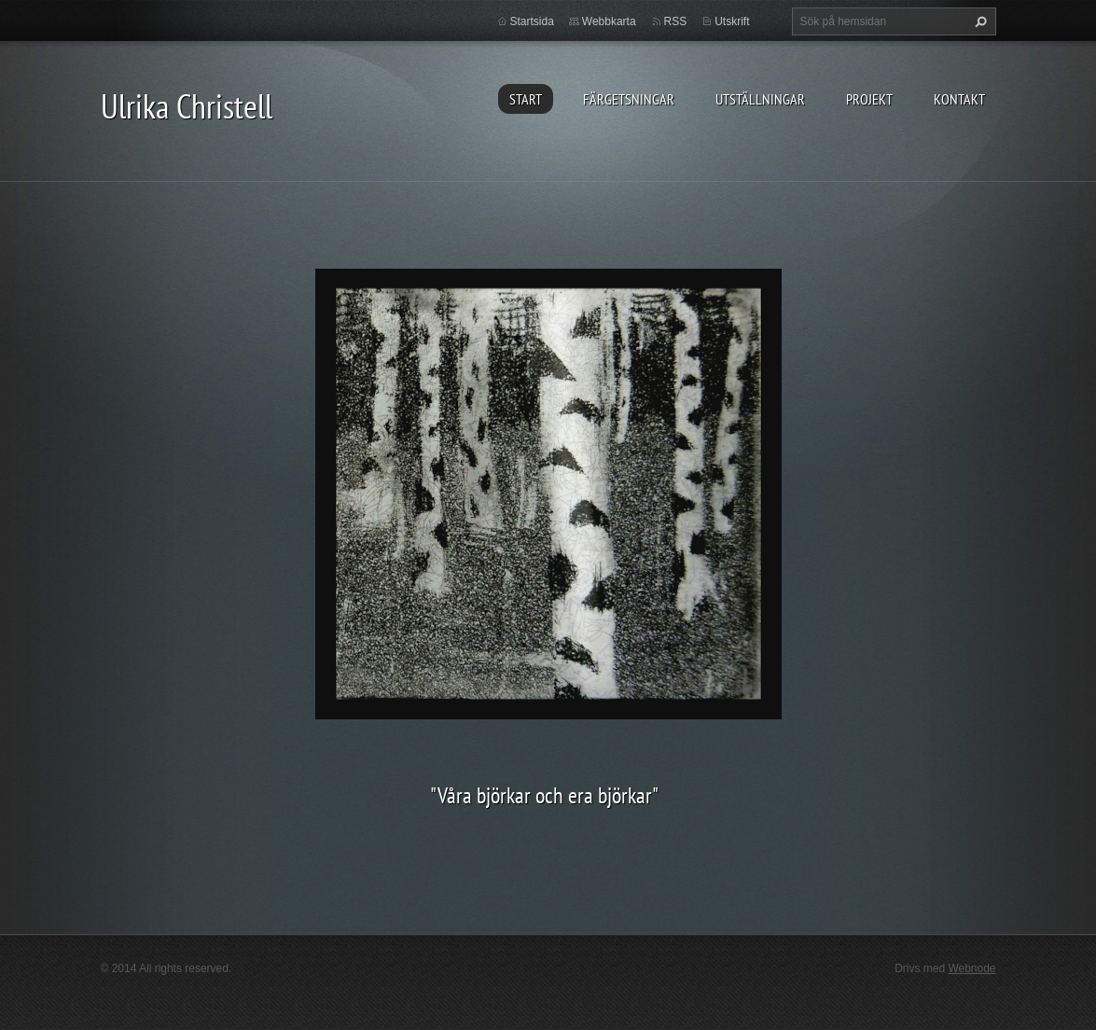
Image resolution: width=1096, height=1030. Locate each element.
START (525, 99)
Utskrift (731, 21)
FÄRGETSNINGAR (628, 99)
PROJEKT (869, 99)
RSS (675, 21)
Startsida (532, 21)
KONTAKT (959, 99)
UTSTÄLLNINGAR (760, 99)
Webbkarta (609, 21)
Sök (978, 21)
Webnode (971, 968)
